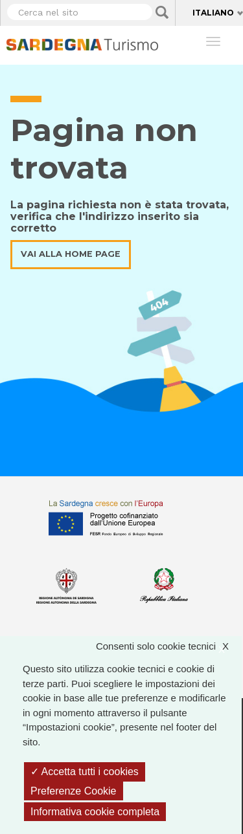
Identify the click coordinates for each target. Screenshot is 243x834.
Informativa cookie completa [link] (94, 811)
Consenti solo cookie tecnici (169, 646)
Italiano (213, 12)
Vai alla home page (71, 254)
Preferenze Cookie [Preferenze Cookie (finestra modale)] (73, 790)
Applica (162, 12)
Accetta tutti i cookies (84, 771)
